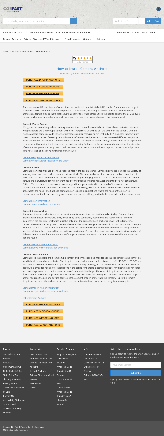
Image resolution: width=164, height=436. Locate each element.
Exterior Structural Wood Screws (43, 38)
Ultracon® (62, 400)
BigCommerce (38, 427)
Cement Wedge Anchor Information (41, 157)
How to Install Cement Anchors (82, 68)
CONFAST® (62, 358)
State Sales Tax (10, 375)
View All (60, 404)
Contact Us (8, 396)
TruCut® (61, 362)
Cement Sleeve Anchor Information (40, 244)
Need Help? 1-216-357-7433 (132, 32)
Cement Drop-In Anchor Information (41, 287)
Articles (101, 38)
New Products (72, 38)
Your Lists (155, 32)
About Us (7, 362)
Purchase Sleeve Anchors (42, 86)
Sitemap (7, 412)
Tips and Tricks (10, 404)
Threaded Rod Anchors (41, 32)
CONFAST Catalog (12, 408)
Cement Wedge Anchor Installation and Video (46, 160)
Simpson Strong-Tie (66, 354)
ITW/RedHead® (64, 379)
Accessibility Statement (14, 400)
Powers (60, 375)
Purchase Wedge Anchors (42, 93)
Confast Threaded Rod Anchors (74, 32)
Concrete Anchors (14, 32)
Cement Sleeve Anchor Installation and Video (45, 247)
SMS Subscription (11, 354)
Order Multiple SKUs (12, 371)
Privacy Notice (10, 383)
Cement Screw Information (36, 200)
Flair (17, 427)
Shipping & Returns (12, 379)
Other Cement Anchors (34, 297)
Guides (88, 38)
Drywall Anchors (12, 38)
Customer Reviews (12, 366)
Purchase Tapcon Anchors (43, 100)
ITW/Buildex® (63, 387)
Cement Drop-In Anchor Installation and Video (46, 291)
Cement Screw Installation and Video (41, 204)
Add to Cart (153, 21)
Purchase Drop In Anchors (43, 80)
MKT (59, 383)
